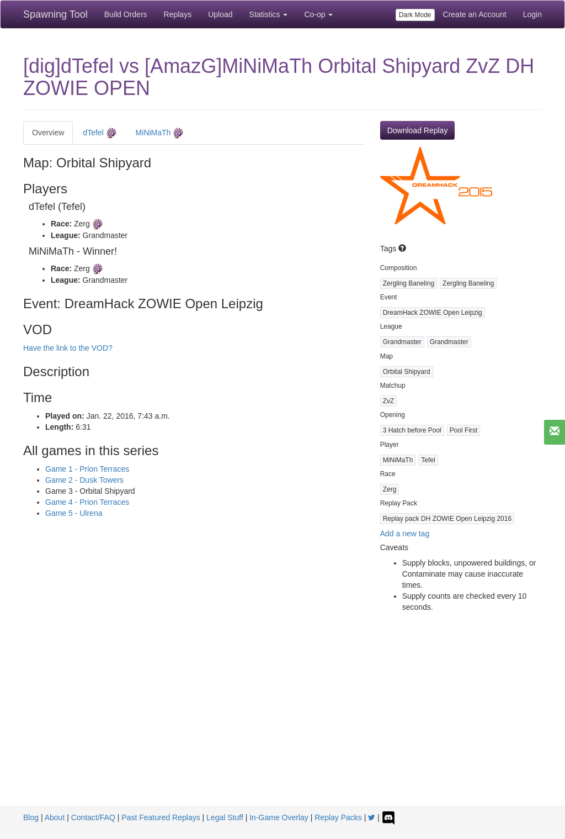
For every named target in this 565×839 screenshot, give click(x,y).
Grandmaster (402, 342)
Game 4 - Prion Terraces (87, 502)
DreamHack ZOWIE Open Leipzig (432, 312)
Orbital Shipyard (406, 372)
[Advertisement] (282, 723)
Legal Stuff (224, 817)
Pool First (464, 430)
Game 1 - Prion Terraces (87, 469)
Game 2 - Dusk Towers (84, 480)
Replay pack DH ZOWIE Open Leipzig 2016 (447, 519)
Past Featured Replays (160, 817)
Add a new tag (405, 533)
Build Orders (125, 14)
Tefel (428, 460)
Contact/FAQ (93, 817)
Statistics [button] (268, 14)
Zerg (390, 489)
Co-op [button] (318, 14)
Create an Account (475, 14)
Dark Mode (415, 15)
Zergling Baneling (408, 283)
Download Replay (417, 130)
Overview (48, 132)
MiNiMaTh (160, 133)
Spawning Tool (55, 14)
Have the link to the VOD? (68, 348)
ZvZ (389, 401)
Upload (220, 14)
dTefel (99, 133)
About (55, 817)
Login (532, 14)
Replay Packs (338, 817)
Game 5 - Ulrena (73, 513)
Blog (31, 817)
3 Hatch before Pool (412, 430)
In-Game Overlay (278, 817)
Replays (178, 14)
